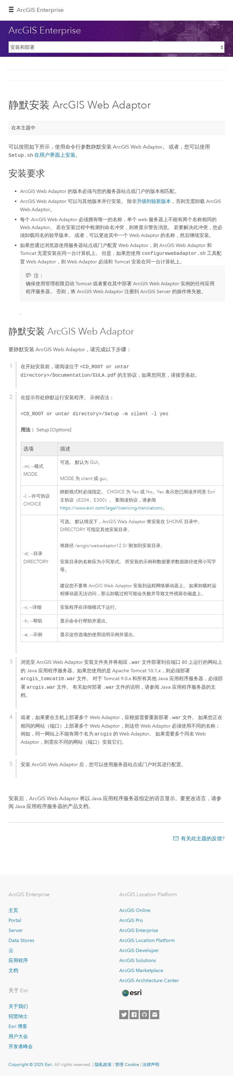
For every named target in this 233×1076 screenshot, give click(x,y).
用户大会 (18, 1036)
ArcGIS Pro (131, 920)
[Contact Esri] (154, 1014)
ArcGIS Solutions (137, 960)
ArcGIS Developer (139, 950)
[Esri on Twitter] (123, 1014)
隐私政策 (103, 1063)
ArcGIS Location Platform (147, 940)
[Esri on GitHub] (144, 1014)
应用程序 (18, 960)
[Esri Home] (131, 992)
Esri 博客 (17, 1026)
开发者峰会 (20, 1046)
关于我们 (18, 1006)
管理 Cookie (127, 1063)
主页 (13, 910)
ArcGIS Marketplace (141, 970)
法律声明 (150, 1063)
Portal (14, 920)
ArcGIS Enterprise (40, 9)
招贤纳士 (18, 1016)
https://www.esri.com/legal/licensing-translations (111, 507)
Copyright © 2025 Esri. (30, 1063)
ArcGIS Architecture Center (149, 980)
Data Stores (21, 940)
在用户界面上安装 (55, 155)
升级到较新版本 (154, 201)
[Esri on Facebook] (134, 1014)
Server (15, 930)
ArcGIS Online (134, 910)
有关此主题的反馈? (203, 838)
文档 (13, 970)
